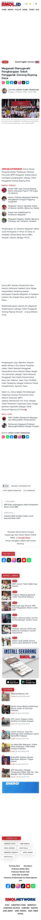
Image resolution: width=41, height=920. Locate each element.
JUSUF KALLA (23, 848)
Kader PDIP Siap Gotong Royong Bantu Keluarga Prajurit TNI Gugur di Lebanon (23, 191)
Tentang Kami (14, 866)
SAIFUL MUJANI (28, 852)
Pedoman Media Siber (20, 869)
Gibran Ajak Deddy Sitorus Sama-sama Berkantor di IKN (24, 642)
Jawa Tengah (20, 911)
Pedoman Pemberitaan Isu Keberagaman (20, 878)
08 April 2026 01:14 (21, 764)
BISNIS (25, 9)
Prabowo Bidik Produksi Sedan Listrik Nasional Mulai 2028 (18, 517)
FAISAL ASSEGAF (9, 848)
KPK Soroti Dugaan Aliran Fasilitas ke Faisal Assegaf (22, 720)
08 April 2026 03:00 (22, 713)
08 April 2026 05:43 (23, 696)
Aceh (7, 905)
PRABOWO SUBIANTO (11, 852)
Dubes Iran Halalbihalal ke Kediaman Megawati (19, 213)
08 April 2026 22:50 (22, 751)
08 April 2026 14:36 (22, 739)
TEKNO (31, 9)
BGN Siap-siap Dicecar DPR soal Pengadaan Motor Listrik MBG (25, 608)
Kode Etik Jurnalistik (20, 875)
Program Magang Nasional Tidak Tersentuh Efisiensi (23, 596)
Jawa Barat (8, 911)
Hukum (13, 724)
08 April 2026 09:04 (23, 724)
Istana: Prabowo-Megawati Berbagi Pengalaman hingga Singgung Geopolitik (23, 199)
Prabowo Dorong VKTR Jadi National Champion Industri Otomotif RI (24, 631)
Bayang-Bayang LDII (19, 694)
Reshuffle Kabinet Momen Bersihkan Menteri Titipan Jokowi (22, 759)
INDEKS (11, 9)
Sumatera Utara (18, 905)
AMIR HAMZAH (25, 844)
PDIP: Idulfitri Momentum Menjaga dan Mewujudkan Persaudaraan (23, 419)
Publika (13, 696)
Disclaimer (28, 866)
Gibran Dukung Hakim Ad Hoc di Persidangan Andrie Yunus (25, 619)
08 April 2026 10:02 (23, 777)
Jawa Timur (33, 911)
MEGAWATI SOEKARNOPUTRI (21, 486)
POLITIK (18, 9)
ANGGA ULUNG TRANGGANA (27, 90)
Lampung (25, 908)
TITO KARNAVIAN (29, 491)
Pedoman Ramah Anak (20, 872)
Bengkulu (32, 905)
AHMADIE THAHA (9, 844)
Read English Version (24, 62)
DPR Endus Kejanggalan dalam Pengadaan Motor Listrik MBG (21, 506)
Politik (5, 62)
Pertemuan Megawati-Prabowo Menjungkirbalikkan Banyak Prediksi (23, 425)
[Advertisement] (20, 36)
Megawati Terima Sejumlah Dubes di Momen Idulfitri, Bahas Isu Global (23, 207)
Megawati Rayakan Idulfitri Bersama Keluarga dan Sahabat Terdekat (23, 220)
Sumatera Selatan (11, 908)
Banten (34, 908)
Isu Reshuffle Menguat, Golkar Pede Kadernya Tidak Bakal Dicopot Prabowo (24, 747)
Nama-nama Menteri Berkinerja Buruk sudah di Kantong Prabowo (24, 708)
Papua (20, 914)
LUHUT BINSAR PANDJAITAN (12, 491)
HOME (4, 9)
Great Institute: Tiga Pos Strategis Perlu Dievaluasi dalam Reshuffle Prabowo (25, 734)
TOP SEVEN (7, 689)
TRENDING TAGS (11, 838)
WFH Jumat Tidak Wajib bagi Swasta (24, 585)
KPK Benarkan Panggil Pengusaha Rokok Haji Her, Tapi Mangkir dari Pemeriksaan (24, 772)
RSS (20, 881)
